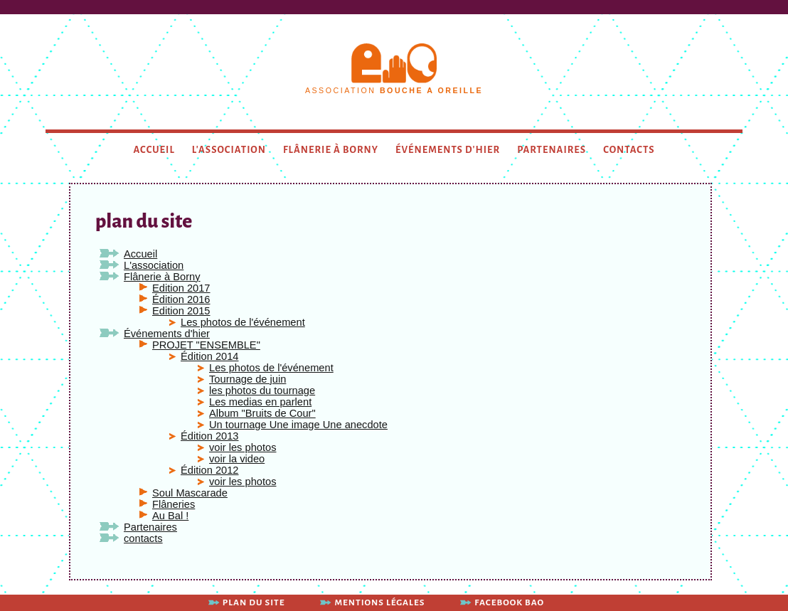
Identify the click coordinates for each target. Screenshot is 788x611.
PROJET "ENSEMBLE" (206, 345)
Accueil (154, 149)
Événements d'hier (447, 149)
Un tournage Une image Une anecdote (298, 424)
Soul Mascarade (190, 493)
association (394, 90)
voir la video (237, 458)
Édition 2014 (210, 356)
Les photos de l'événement (243, 322)
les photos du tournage (262, 390)
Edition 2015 (181, 311)
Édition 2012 (210, 470)
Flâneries (173, 504)
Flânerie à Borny (330, 149)
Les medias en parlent (260, 402)
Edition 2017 (181, 288)
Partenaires (551, 149)
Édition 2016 (181, 299)
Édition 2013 (210, 436)
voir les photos (243, 447)
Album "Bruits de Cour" (262, 413)
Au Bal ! (170, 515)
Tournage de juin (247, 379)
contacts (628, 149)
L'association (229, 149)
